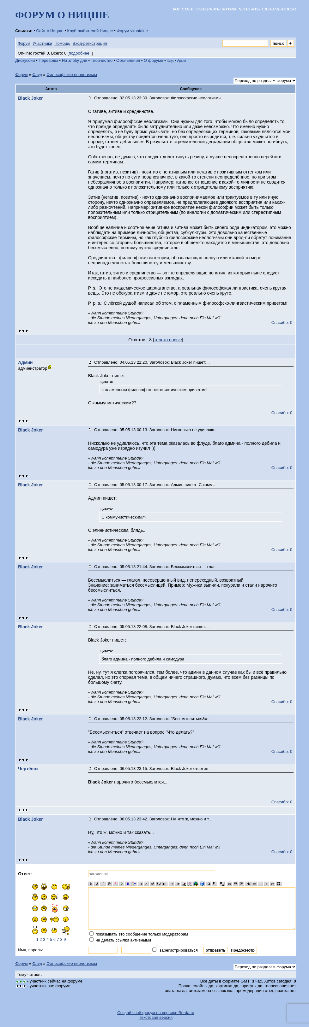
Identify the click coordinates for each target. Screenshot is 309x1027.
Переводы (48, 60)
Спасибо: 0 (282, 322)
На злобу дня (74, 60)
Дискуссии (25, 60)
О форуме (153, 60)
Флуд (170, 60)
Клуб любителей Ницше (90, 30)
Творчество (102, 60)
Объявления (128, 60)
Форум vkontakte (132, 30)
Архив (181, 60)
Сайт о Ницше (50, 30)
